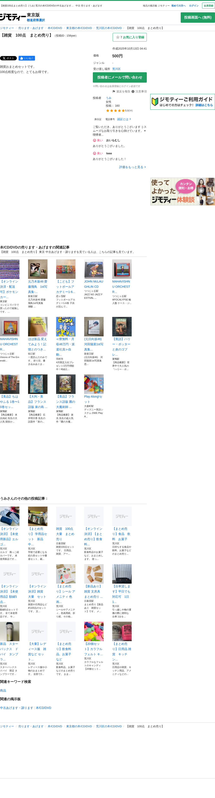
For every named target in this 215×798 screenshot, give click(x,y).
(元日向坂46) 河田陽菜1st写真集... (94, 334)
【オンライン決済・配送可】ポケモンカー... (9, 279)
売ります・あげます (31, 28)
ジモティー (7, 28)
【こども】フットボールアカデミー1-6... (66, 276)
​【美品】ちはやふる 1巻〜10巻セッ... (9, 391)
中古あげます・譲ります (16, 708)
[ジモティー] (13, 17)
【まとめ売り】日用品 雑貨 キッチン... (122, 641)
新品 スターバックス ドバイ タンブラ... (9, 641)
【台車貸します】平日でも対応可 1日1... (122, 584)
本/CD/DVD (55, 28)
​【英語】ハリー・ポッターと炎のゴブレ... (122, 336)
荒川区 (116, 69)
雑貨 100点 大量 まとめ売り (66, 524)
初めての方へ (178, 5)
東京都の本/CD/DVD (79, 28)
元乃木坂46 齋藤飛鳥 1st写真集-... (37, 276)
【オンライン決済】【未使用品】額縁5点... (9, 584)
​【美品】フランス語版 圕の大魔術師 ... (66, 391)
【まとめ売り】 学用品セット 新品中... (37, 526)
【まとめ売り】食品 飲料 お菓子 (122, 524)
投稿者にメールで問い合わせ (119, 77)
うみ (108, 98)
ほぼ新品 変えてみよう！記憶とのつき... (37, 334)
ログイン (194, 5)
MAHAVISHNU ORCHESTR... (122, 276)
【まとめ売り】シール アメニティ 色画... (66, 584)
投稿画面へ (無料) (198, 17)
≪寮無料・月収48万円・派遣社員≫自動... (66, 336)
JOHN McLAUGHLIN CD (94, 273)
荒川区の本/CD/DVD (109, 28)
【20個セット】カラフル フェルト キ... (94, 639)
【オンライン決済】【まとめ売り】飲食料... (94, 526)
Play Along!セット (94, 388)
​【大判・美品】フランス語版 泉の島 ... (37, 391)
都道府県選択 (36, 20)
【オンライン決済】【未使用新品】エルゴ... (9, 526)
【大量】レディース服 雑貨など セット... (37, 641)
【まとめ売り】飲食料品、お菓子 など (66, 641)
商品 (3, 690)
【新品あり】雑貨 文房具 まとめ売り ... (94, 581)
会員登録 (208, 5)
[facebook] (27, 58)
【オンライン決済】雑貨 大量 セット (37, 581)
